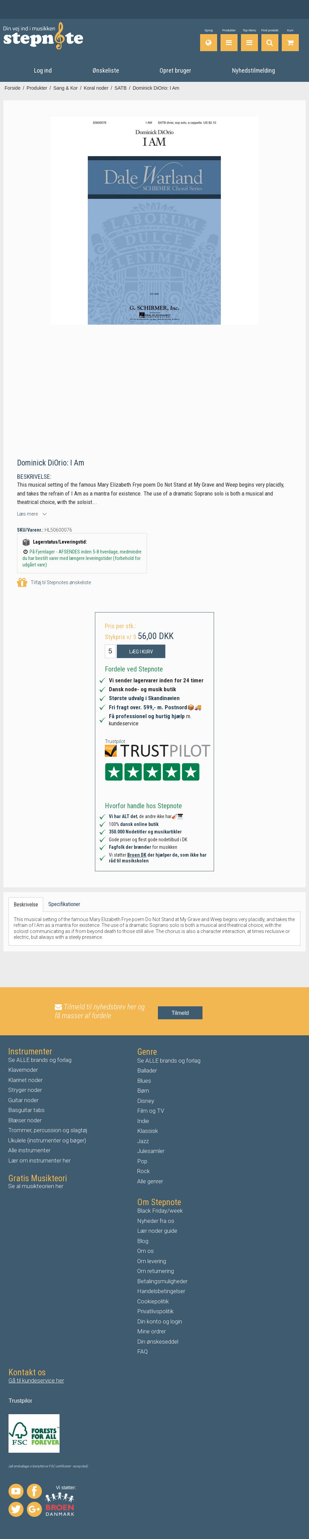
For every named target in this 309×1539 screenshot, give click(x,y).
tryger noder (27, 1089)
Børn (143, 1090)
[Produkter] (229, 40)
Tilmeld (180, 1013)
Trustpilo (20, 1400)
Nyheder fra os (155, 1220)
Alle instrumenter (29, 1150)
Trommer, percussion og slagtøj (47, 1130)
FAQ (142, 1351)
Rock (143, 1171)
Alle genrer (150, 1181)
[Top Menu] (249, 40)
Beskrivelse (26, 904)
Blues (144, 1080)
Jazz (143, 1141)
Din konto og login (159, 1321)
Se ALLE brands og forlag (39, 1059)
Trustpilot (115, 741)
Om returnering (155, 1271)
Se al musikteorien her (35, 1186)
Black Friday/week (160, 1210)
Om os (145, 1250)
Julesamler (150, 1151)
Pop (142, 1161)
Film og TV (150, 1110)
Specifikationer (64, 904)
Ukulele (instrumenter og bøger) (47, 1140)
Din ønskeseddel (157, 1341)
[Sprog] (208, 40)
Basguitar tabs (26, 1110)
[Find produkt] (269, 40)
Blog (142, 1241)
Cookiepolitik (153, 1301)
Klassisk (147, 1130)
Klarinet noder (25, 1080)
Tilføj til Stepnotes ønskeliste (54, 583)
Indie (143, 1121)
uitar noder (25, 1100)
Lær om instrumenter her (39, 1160)
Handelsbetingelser (161, 1291)
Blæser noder (25, 1120)
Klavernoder (23, 1069)
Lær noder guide (157, 1230)
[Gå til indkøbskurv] (290, 40)
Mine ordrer (151, 1331)
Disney (145, 1100)
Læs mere (27, 514)
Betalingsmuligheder (162, 1281)
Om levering (151, 1261)
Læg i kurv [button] (141, 652)
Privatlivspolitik (155, 1311)
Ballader (147, 1070)
